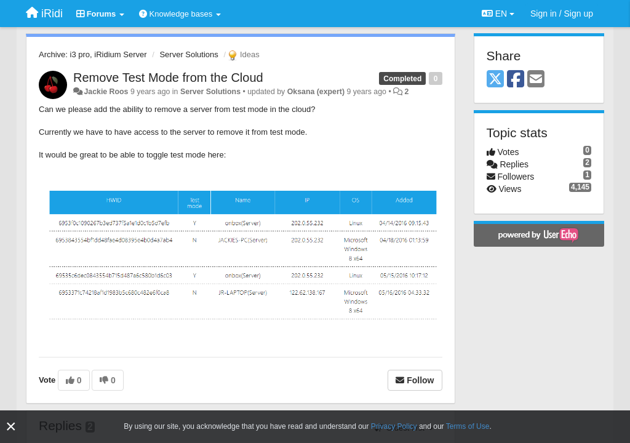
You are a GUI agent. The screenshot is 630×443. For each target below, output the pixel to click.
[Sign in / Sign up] (561, 13)
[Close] (11, 426)
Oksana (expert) (316, 91)
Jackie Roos (106, 91)
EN (498, 13)
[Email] (535, 79)
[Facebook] (515, 79)
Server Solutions (188, 54)
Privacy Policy (394, 426)
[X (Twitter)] (495, 79)
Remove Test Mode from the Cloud (168, 77)
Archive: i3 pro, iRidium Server (93, 54)
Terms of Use (468, 426)
